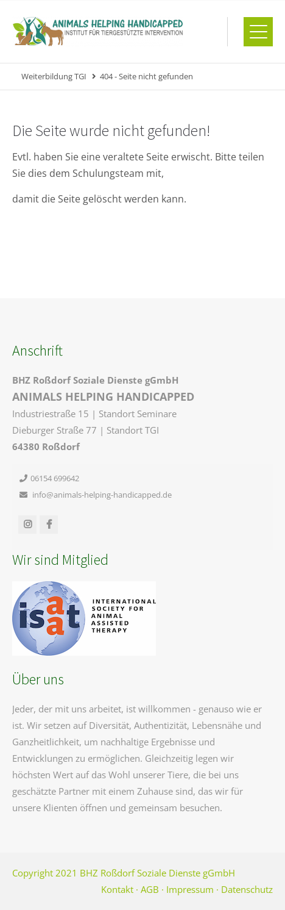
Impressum (190, 889)
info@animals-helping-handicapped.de (102, 494)
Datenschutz (247, 889)
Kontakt (117, 889)
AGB (150, 889)
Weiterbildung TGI (53, 76)
